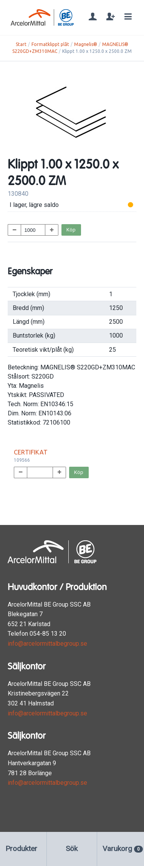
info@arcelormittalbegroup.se (47, 643)
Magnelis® (85, 44)
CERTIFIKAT (31, 452)
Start (21, 44)
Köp (71, 230)
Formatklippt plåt (50, 44)
